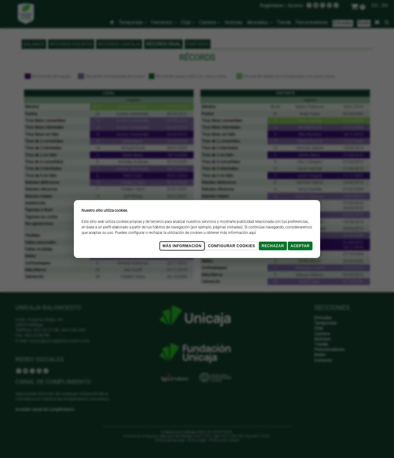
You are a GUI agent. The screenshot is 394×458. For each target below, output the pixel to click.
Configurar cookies (231, 246)
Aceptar (300, 246)
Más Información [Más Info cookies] (182, 246)
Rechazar (273, 246)
